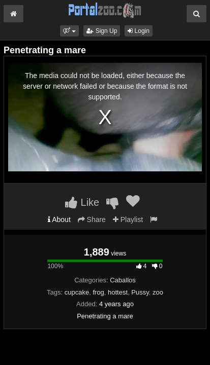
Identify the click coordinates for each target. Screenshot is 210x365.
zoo (158, 292)
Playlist (128, 219)
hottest (118, 292)
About (59, 219)
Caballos (123, 280)
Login (138, 30)
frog (98, 292)
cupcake (77, 292)
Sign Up (101, 30)
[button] (69, 30)
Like (82, 202)
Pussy (139, 292)
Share (92, 219)
